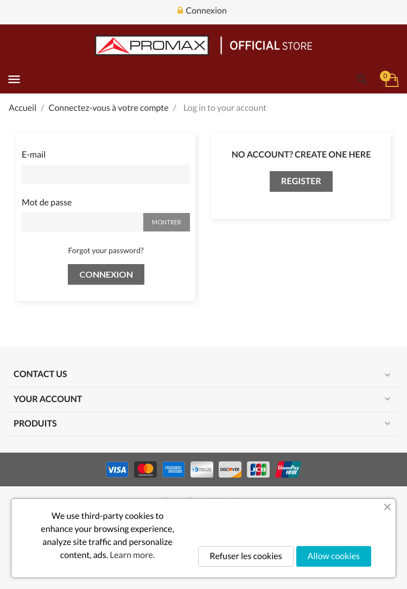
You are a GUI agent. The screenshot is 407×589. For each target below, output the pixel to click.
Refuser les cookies (245, 556)
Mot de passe (47, 202)
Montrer (166, 221)
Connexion (106, 274)
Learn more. (132, 555)
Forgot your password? (105, 250)
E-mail (34, 154)
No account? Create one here (301, 154)
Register (301, 181)
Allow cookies (334, 556)
